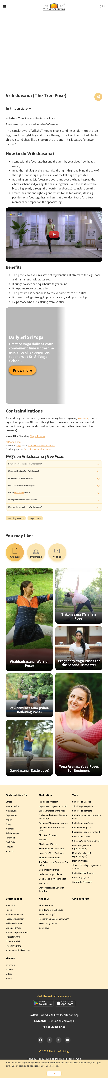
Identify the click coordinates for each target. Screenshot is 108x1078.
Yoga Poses (35, 534)
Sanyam (43, 855)
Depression (11, 830)
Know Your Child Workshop (51, 864)
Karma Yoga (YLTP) (80, 893)
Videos (9, 989)
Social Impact (14, 914)
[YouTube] (67, 1056)
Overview (10, 980)
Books (9, 994)
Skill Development (14, 939)
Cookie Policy (52, 1065)
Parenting (10, 853)
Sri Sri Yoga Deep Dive (82, 821)
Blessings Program (48, 850)
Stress (9, 817)
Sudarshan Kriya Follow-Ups (52, 890)
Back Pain (10, 857)
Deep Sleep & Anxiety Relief (52, 894)
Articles (9, 985)
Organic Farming (14, 943)
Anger (9, 835)
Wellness (10, 844)
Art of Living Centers (49, 939)
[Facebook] (40, 1056)
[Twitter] (49, 1056)
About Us (44, 914)
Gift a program (80, 914)
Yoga (75, 810)
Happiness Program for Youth (53, 821)
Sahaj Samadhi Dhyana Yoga (52, 826)
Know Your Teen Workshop (51, 868)
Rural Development (15, 934)
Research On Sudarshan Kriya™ (54, 934)
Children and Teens (48, 859)
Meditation (45, 810)
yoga (18, 446)
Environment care (14, 930)
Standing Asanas (16, 534)
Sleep (8, 839)
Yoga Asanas (37, 437)
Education (10, 921)
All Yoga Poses (14, 442)
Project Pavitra (13, 952)
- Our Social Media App (54, 1037)
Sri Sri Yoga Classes (81, 817)
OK (54, 1073)
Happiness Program (48, 817)
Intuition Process (80, 876)
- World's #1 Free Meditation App (54, 1030)
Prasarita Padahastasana (41, 446)
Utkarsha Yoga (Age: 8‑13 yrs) (86, 856)
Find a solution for (16, 810)
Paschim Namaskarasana (37, 449)
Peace (9, 925)
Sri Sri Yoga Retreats (82, 826)
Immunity (10, 866)
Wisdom (10, 973)
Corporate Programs (49, 885)
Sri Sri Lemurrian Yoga (82, 838)
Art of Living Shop (54, 1042)
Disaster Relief (13, 957)
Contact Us (44, 943)
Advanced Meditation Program (53, 838)
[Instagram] (58, 1056)
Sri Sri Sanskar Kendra (49, 873)
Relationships (12, 848)
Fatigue (9, 862)
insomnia (83, 419)
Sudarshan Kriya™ (47, 930)
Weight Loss (12, 826)
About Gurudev (46, 921)
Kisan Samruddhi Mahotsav (19, 966)
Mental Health (12, 821)
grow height (25, 503)
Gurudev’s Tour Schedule (51, 925)
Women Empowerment (17, 948)
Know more (22, 370)
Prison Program (13, 961)
